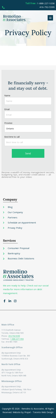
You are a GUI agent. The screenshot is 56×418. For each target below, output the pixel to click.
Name (7, 95)
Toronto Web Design (43, 412)
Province (8, 123)
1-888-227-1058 (17, 339)
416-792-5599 (14, 336)
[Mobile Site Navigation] (50, 17)
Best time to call (12, 136)
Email (7, 109)
